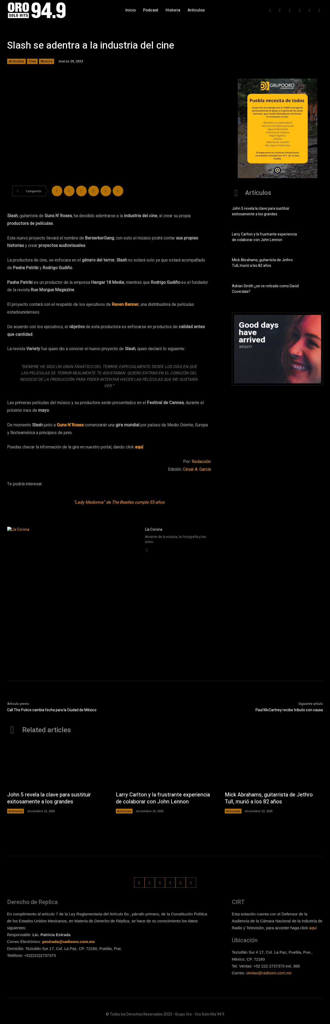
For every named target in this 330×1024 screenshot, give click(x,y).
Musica (46, 61)
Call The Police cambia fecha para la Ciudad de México (51, 710)
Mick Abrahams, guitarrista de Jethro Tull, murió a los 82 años (262, 262)
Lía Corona (153, 529)
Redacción (201, 462)
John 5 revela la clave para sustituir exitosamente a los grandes (260, 211)
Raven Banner (125, 304)
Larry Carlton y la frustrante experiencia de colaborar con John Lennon (264, 237)
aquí (313, 928)
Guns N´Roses (70, 425)
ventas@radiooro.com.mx (269, 973)
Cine (32, 61)
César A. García (197, 469)
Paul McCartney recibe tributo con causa (289, 710)
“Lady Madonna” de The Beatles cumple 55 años (119, 502)
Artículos (16, 61)
